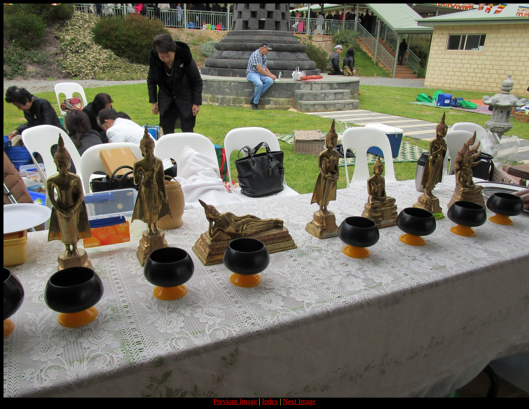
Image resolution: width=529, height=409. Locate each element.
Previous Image (235, 401)
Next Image (299, 401)
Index (270, 401)
